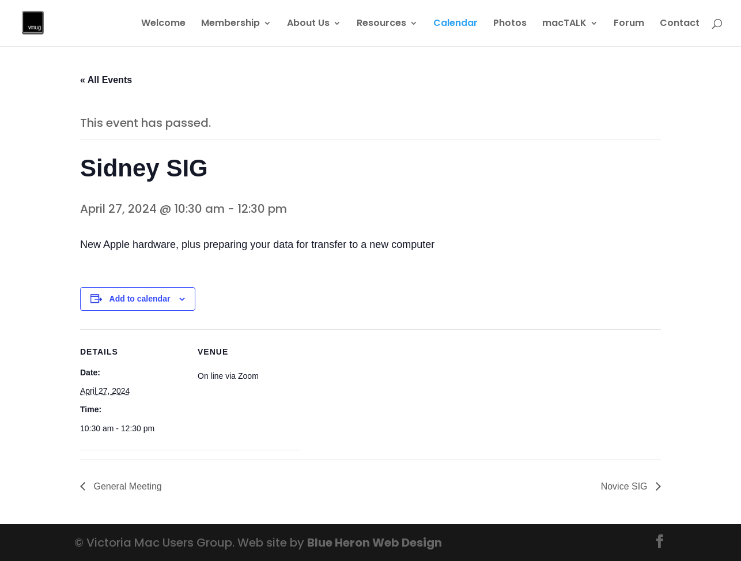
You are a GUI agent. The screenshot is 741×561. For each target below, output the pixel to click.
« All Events (106, 80)
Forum (629, 24)
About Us (308, 24)
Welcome (163, 24)
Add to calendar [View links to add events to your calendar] (140, 298)
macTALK (564, 24)
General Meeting (126, 486)
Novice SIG (625, 486)
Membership (230, 24)
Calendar (455, 24)
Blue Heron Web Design (374, 542)
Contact (680, 24)
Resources (381, 24)
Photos (510, 24)
